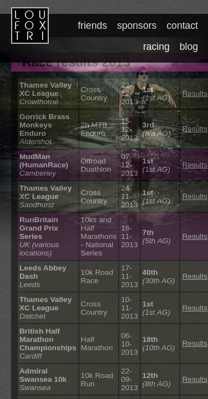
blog (189, 46)
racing (157, 46)
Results (194, 93)
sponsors (138, 25)
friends (94, 25)
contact (183, 25)
